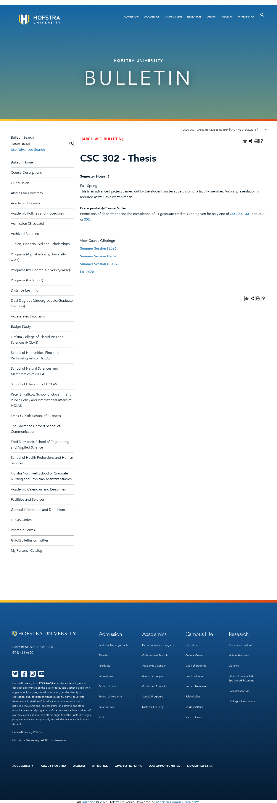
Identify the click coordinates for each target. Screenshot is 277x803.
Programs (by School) (27, 280)
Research (194, 16)
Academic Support (154, 674)
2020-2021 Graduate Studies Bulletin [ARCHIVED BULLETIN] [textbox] (220, 130)
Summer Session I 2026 (98, 248)
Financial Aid (107, 696)
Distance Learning (25, 290)
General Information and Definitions (38, 509)
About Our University (27, 193)
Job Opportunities (164, 765)
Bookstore (192, 643)
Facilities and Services (28, 499)
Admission (131, 16)
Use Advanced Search (28, 149)
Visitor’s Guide (194, 705)
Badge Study (21, 326)
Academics (151, 16)
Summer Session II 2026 (98, 256)
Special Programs (153, 692)
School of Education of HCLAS (34, 384)
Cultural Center (195, 652)
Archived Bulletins (25, 233)
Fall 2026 (87, 271)
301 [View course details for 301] (248, 214)
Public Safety (193, 688)
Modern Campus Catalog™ (177, 800)
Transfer (104, 652)
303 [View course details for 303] (87, 219)
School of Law (108, 679)
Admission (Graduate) (27, 223)
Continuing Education (156, 683)
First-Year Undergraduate (116, 643)
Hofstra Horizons (239, 652)
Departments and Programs (154, 645)
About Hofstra (53, 765)
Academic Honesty (25, 203)
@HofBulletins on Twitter (29, 540)
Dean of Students (197, 661)
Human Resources (197, 679)
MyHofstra (246, 16)
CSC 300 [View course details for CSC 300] (236, 214)
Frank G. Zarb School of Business (36, 416)
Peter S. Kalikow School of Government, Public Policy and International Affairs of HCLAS (41, 400)
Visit (101, 705)
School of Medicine (111, 688)
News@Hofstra (200, 765)
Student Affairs (195, 696)
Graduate (105, 661)
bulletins (88, 800)
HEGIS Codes (21, 520)
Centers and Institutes (243, 643)
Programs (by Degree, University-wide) (40, 270)
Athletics (100, 765)
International (107, 670)
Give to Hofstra (128, 765)
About (212, 16)
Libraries (234, 661)
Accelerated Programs (28, 316)
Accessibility (23, 765)
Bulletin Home (22, 162)
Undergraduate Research (245, 692)
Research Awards (240, 683)
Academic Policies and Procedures (37, 213)
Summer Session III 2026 (99, 264)
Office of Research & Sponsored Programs (243, 672)
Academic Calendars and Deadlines (38, 489)
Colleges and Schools (156, 657)
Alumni (227, 16)
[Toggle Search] (262, 15)
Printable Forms (23, 530)
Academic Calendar (155, 666)
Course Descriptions (26, 172)
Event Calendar (195, 670)
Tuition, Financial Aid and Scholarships (40, 244)
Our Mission (20, 183)
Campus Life (173, 16)
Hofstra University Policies (27, 732)
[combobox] (225, 129)
